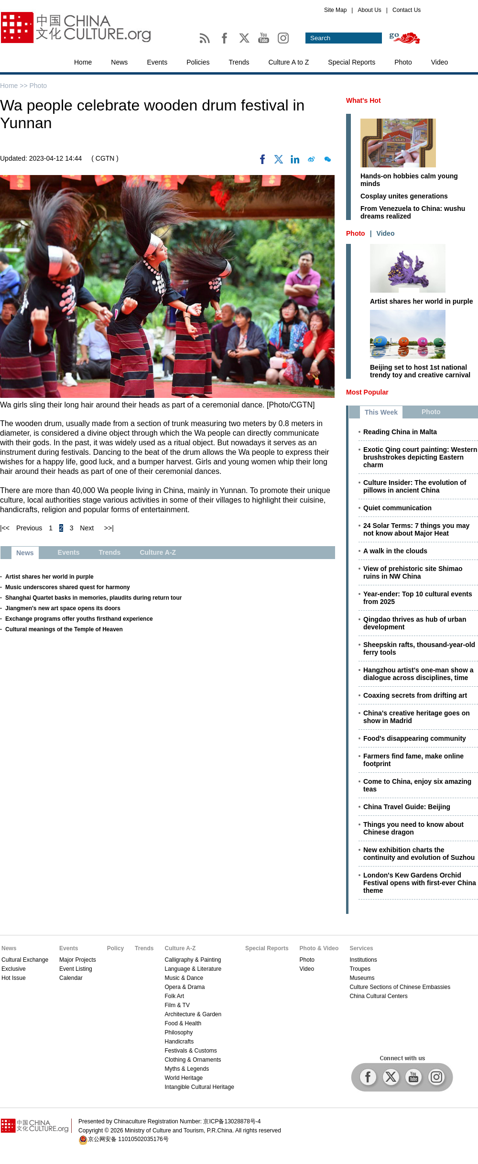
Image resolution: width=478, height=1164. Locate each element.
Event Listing (75, 969)
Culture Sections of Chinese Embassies (399, 987)
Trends (238, 62)
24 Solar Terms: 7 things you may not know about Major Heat (416, 529)
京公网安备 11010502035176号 (128, 1139)
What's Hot (363, 100)
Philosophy (178, 1032)
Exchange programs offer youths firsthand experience (79, 618)
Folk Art (174, 996)
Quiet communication (397, 508)
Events (157, 62)
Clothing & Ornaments (192, 1059)
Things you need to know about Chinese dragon (413, 828)
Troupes (359, 969)
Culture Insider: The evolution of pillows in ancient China (414, 486)
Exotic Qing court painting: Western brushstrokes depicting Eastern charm (420, 457)
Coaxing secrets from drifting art (415, 695)
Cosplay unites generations (404, 196)
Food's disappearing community (414, 738)
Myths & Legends (186, 1068)
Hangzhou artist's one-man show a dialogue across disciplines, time (418, 673)
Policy (115, 948)
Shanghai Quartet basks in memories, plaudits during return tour (93, 597)
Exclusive (13, 969)
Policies (197, 62)
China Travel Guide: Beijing (406, 807)
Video (439, 62)
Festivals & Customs (190, 1050)
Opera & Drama (184, 987)
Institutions (363, 959)
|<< (5, 528)
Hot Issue (13, 978)
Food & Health (182, 1023)
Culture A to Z (289, 62)
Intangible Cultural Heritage (199, 1087)
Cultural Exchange (24, 959)
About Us (369, 10)
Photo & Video (319, 948)
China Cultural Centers (378, 996)
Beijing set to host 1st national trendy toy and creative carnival (420, 371)
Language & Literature (192, 969)
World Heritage (183, 1078)
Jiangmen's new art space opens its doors (62, 608)
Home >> (14, 85)
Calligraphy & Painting (192, 959)
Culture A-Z (180, 948)
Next (87, 528)
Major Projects (77, 959)
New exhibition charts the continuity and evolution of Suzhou (419, 853)
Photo (403, 62)
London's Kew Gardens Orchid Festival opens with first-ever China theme (419, 882)
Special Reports (351, 62)
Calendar (71, 978)
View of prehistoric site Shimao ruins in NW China (412, 572)
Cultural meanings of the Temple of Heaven (64, 629)
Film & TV (176, 1005)
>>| (109, 528)
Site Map (335, 10)
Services (361, 948)
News (119, 62)
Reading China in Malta (400, 432)
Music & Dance (183, 978)
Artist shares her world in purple (49, 576)
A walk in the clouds (395, 551)
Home (83, 62)
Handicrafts (179, 1041)
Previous (29, 528)
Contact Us (406, 10)
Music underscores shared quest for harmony (67, 587)
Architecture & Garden (192, 1014)
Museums (361, 978)
